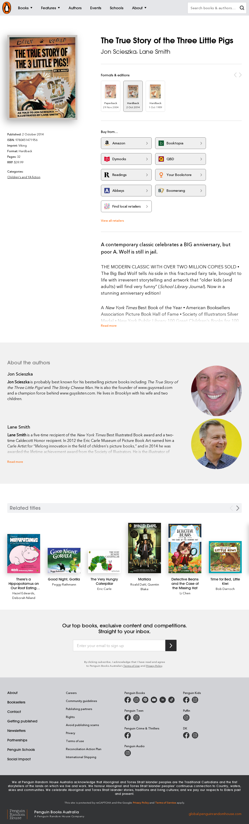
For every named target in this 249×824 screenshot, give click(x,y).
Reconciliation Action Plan (83, 749)
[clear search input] (242, 8)
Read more (109, 325)
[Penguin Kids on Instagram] (195, 700)
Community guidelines (81, 701)
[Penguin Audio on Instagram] (127, 753)
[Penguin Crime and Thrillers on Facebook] (127, 735)
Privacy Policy (154, 666)
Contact (14, 712)
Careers (71, 693)
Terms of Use (131, 666)
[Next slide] (237, 508)
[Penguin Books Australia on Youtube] (154, 700)
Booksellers (16, 702)
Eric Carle (104, 588)
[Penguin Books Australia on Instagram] (136, 700)
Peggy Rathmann (64, 584)
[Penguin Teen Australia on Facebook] (127, 717)
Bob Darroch (225, 588)
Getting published (22, 721)
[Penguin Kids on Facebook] (186, 700)
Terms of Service (165, 802)
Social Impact (19, 759)
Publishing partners (79, 709)
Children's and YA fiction (23, 177)
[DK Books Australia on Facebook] (186, 735)
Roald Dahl (138, 584)
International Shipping (81, 757)
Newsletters (16, 730)
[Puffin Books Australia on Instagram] (186, 717)
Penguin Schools (21, 749)
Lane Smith (154, 51)
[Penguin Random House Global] (20, 813)
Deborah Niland (23, 597)
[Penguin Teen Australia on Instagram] (136, 717)
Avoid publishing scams (82, 725)
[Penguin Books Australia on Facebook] (127, 700)
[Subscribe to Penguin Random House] (171, 645)
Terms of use (75, 741)
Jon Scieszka (118, 51)
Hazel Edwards (23, 593)
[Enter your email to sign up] (119, 645)
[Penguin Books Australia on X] (145, 700)
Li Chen (185, 593)
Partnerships (17, 740)
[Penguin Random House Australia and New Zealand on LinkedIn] (163, 700)
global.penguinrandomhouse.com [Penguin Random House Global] (215, 813)
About (12, 693)
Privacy (70, 733)
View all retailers (112, 220)
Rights (70, 717)
